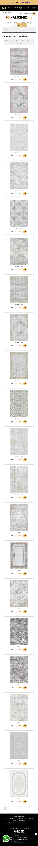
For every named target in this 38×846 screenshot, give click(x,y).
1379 (19, 685)
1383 (19, 532)
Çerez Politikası (13, 823)
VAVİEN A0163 (19, 152)
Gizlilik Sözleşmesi (19, 820)
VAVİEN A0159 (19, 304)
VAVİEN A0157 (19, 380)
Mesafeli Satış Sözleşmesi (26, 818)
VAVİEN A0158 (19, 342)
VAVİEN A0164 (19, 114)
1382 (19, 571)
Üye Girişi (9, 22)
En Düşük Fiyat (14, 41)
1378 (19, 723)
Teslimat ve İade (9, 818)
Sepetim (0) (22, 25)
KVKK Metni (25, 823)
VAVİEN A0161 (19, 228)
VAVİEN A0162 (19, 190)
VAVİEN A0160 (19, 266)
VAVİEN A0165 (19, 76)
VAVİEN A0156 (19, 418)
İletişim (14, 25)
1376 (19, 799)
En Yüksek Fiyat (25, 41)
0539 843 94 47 (26, 3)
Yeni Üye (16, 22)
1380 (19, 647)
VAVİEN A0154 (19, 495)
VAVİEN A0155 (19, 457)
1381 (19, 609)
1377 (19, 761)
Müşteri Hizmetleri (27, 22)
